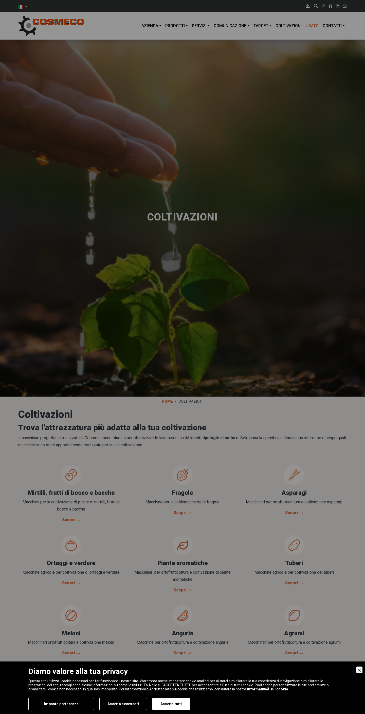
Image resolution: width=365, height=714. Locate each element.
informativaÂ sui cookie (267, 689)
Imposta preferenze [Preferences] (61, 704)
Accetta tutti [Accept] (171, 704)
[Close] (359, 670)
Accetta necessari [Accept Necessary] (123, 704)
